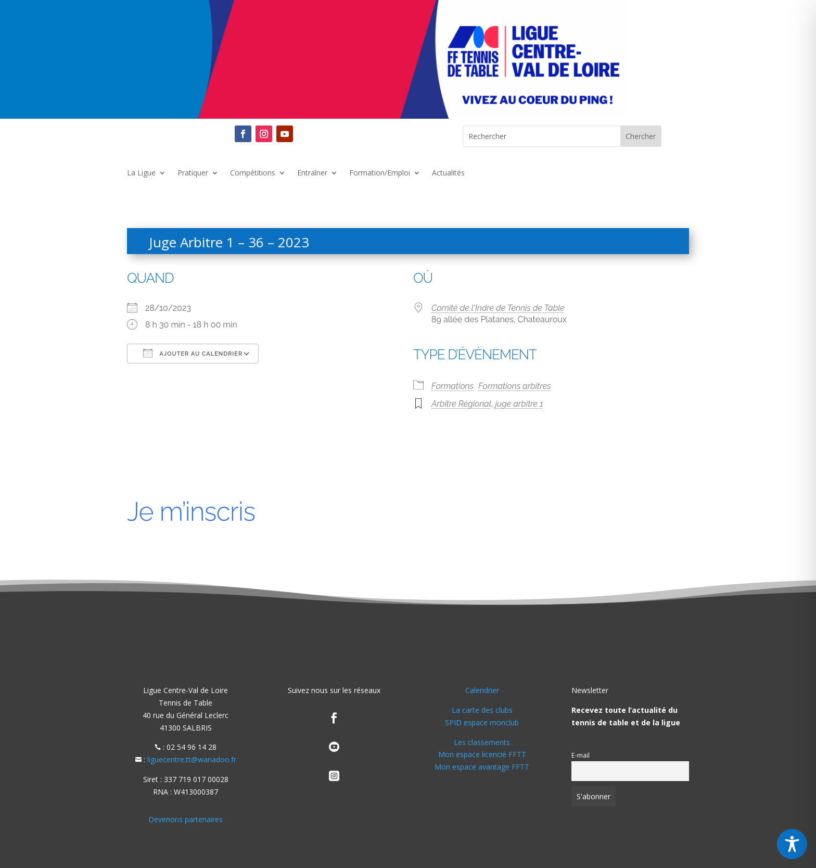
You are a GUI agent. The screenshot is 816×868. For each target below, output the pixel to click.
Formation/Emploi (379, 173)
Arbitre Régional (461, 404)
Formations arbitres (514, 386)
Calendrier (482, 690)
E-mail (580, 755)
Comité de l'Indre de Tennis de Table (498, 308)
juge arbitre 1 (519, 404)
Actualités (448, 173)
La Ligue (141, 173)
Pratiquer (192, 173)
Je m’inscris (191, 511)
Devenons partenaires (185, 819)
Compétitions (252, 173)
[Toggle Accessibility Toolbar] (792, 844)
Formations (452, 386)
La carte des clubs (482, 710)
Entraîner (312, 173)
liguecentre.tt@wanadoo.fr (191, 759)
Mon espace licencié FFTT (482, 754)
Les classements (482, 742)
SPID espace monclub (482, 722)
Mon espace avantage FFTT (482, 767)
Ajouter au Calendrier (193, 353)
